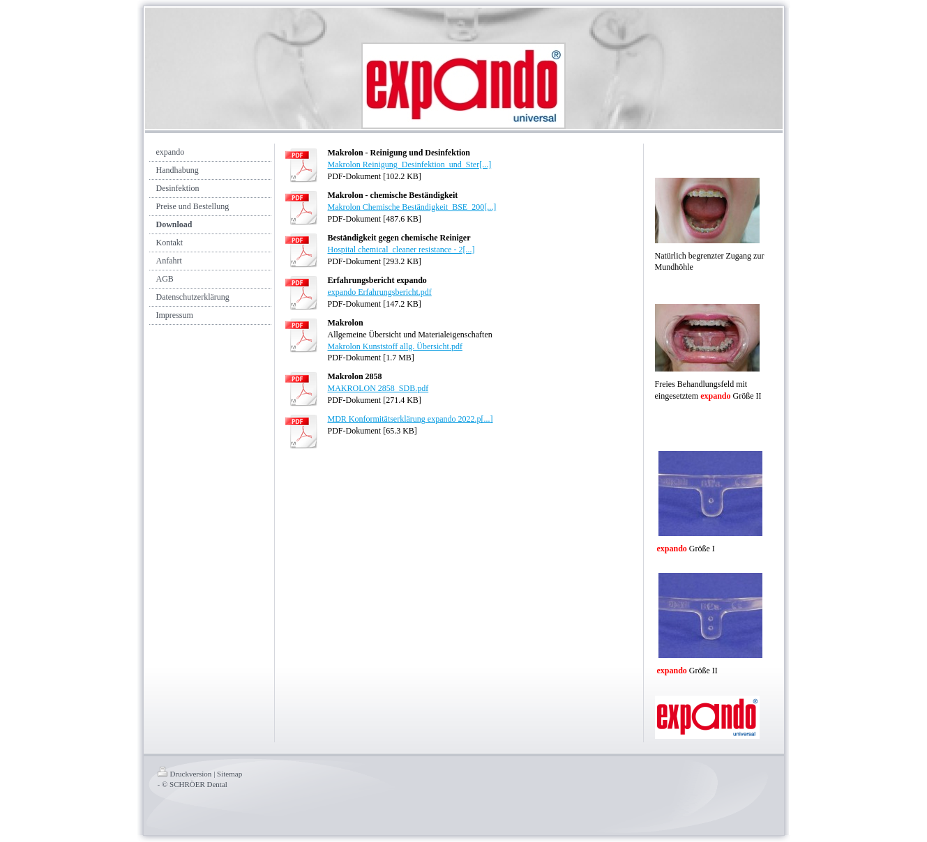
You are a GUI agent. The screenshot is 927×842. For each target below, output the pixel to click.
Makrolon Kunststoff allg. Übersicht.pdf (395, 346)
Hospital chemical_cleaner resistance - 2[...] (401, 249)
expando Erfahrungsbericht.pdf (380, 292)
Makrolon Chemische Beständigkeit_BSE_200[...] (412, 207)
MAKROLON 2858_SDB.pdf (378, 388)
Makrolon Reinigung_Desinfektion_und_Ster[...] (410, 164)
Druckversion (185, 774)
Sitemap (229, 774)
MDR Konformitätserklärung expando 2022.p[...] (410, 419)
